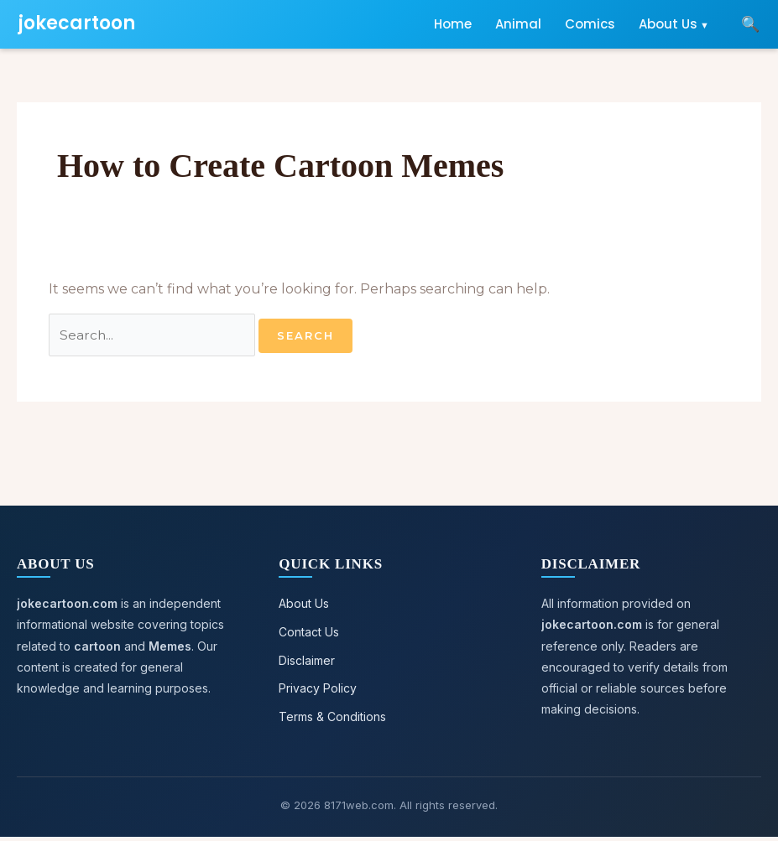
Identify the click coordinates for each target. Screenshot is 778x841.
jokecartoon (76, 23)
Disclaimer (307, 662)
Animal (518, 24)
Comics (590, 24)
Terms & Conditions (332, 720)
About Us (668, 24)
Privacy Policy (318, 691)
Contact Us (309, 633)
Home (453, 24)
